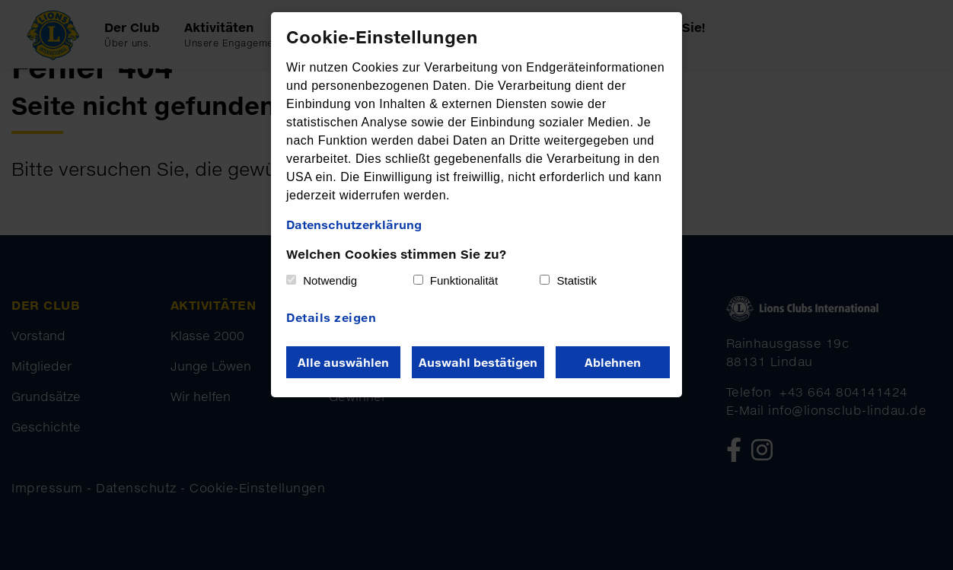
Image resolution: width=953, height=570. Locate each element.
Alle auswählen (343, 362)
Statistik (577, 280)
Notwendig (330, 280)
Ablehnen (613, 362)
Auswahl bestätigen (478, 362)
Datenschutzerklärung (354, 224)
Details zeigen (331, 317)
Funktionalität (464, 280)
